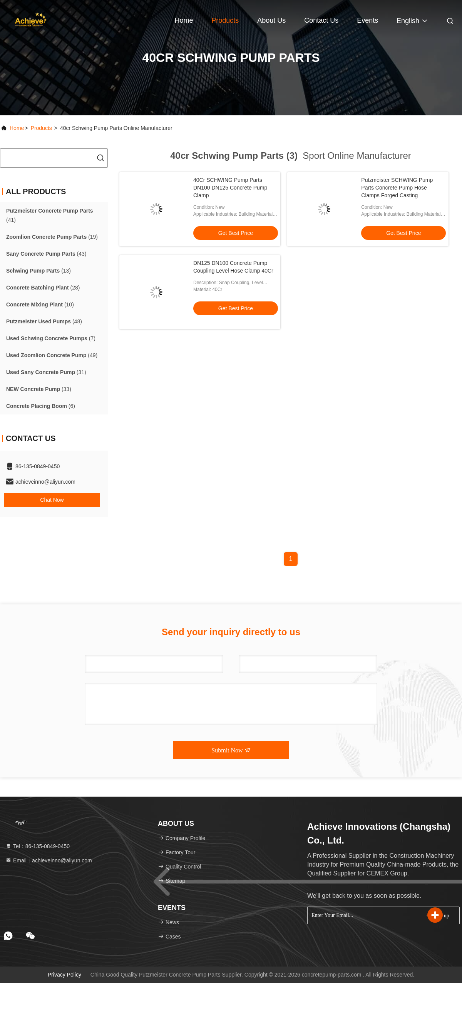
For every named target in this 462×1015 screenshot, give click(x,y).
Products (225, 20)
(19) (52, 237)
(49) (51, 355)
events (367, 20)
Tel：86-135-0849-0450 (37, 846)
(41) (49, 215)
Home (183, 20)
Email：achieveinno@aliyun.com (48, 860)
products (41, 128)
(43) (46, 254)
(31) (46, 372)
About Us (271, 20)
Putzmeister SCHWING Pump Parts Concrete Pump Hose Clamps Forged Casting (397, 187)
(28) (43, 288)
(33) (38, 389)
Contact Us (321, 20)
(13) (38, 271)
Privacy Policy (64, 975)
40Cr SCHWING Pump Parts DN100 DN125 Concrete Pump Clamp (230, 187)
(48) (44, 321)
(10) (40, 304)
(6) (40, 406)
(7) (50, 338)
